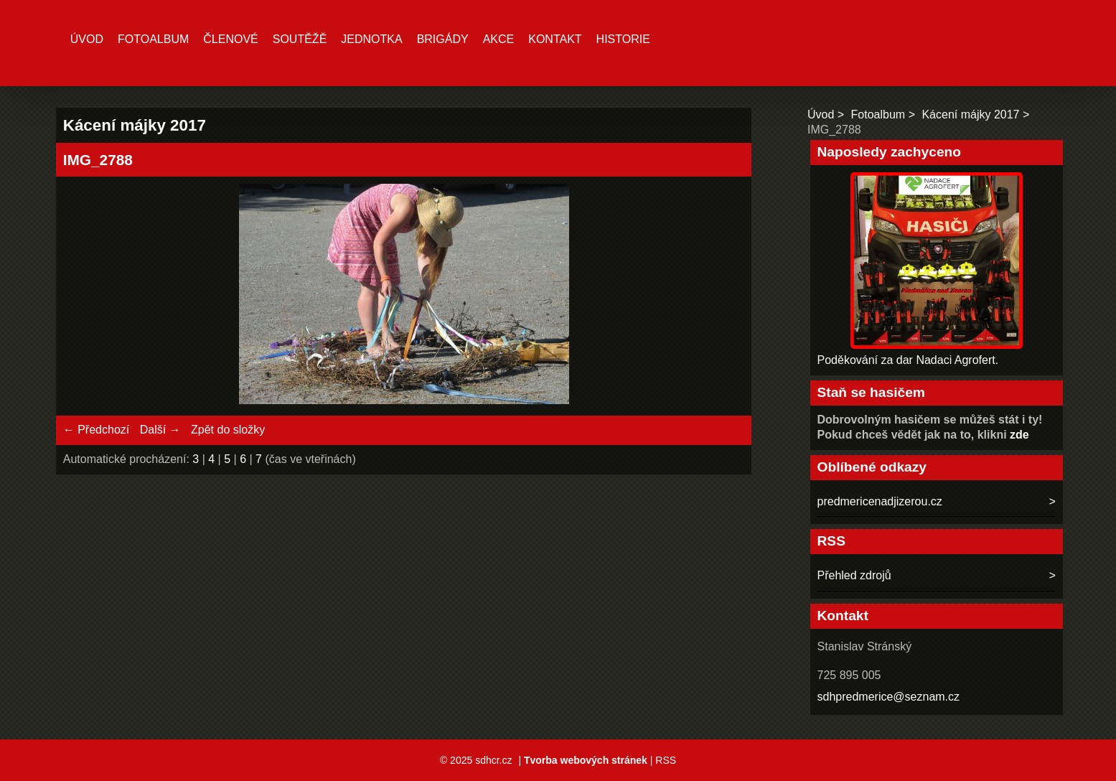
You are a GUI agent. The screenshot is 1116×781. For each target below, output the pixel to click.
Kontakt (554, 39)
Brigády (443, 39)
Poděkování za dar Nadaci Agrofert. (908, 360)
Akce (499, 39)
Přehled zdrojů (854, 575)
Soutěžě (300, 39)
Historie (623, 39)
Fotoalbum (153, 39)
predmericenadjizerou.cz (879, 501)
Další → (160, 430)
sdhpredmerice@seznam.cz (888, 697)
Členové (230, 39)
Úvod (86, 39)
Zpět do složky (228, 430)
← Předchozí (96, 430)
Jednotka (371, 39)
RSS (665, 760)
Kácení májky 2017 (970, 114)
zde (1019, 435)
